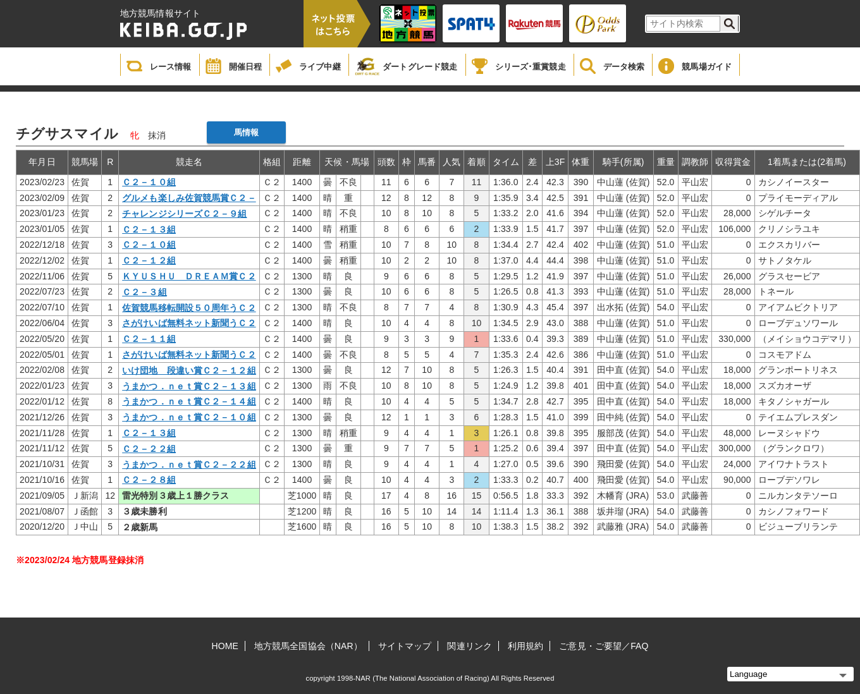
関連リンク (469, 646)
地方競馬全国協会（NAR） (308, 646)
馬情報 (246, 132)
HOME (225, 646)
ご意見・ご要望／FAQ (603, 646)
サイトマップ (405, 646)
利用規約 (525, 646)
